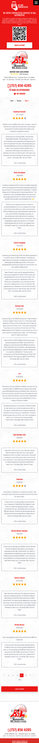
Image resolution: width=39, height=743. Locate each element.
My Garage (21, 94)
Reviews (19, 101)
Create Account (19, 45)
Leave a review (19, 689)
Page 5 (27, 101)
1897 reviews (23, 74)
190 (19, 680)
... (34, 675)
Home (12, 101)
